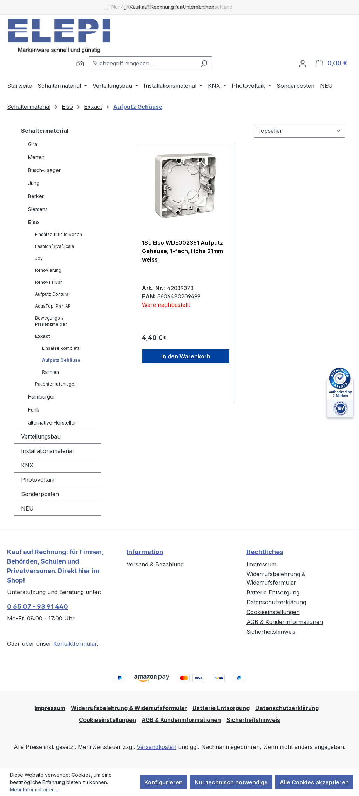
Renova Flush (49, 282)
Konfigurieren (163, 782)
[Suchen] (80, 63)
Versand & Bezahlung (155, 564)
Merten (36, 157)
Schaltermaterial (44, 130)
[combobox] (142, 63)
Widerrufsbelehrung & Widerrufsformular (129, 707)
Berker (36, 196)
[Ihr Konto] (302, 63)
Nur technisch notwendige (231, 782)
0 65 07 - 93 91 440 (37, 606)
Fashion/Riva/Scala (54, 246)
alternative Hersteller (52, 423)
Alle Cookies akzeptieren (314, 782)
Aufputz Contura (51, 294)
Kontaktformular (75, 643)
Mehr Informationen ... (34, 789)
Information (145, 551)
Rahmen (50, 372)
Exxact (42, 336)
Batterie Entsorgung (272, 592)
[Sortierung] (299, 131)
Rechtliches (264, 551)
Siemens (38, 209)
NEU (27, 508)
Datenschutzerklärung (276, 602)
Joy (39, 258)
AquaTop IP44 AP (53, 306)
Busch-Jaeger (44, 170)
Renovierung (48, 270)
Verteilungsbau (41, 436)
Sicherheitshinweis (271, 631)
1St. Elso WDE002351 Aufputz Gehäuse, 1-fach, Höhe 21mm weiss (182, 251)
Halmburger (41, 397)
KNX (27, 465)
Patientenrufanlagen (56, 384)
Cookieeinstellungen (273, 612)
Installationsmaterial (47, 450)
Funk (33, 410)
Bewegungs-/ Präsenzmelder (51, 321)
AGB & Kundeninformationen (284, 621)
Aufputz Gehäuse (61, 360)
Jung (34, 183)
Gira (32, 144)
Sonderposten (40, 494)
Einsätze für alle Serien (58, 234)
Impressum (261, 564)
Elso (33, 222)
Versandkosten (156, 746)
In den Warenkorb (185, 356)
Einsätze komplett (60, 348)
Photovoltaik (37, 479)
